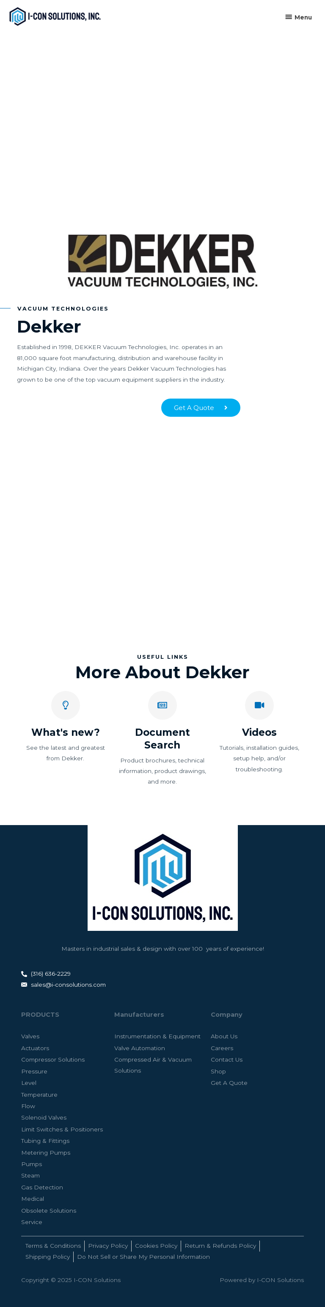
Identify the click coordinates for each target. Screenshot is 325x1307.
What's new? (65, 732)
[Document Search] (162, 705)
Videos (259, 732)
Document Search (162, 738)
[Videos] (259, 705)
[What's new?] (65, 705)
